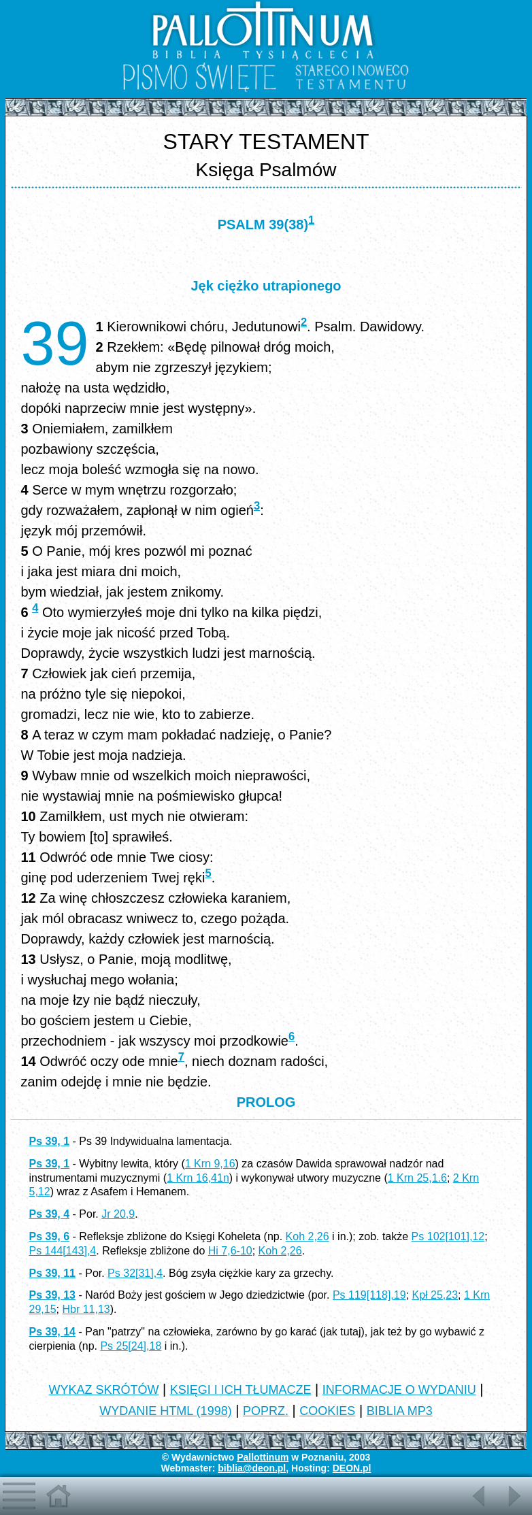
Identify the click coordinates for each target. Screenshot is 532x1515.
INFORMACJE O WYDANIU (399, 1390)
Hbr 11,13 (86, 1309)
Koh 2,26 (307, 1236)
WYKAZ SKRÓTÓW (103, 1390)
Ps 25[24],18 (130, 1346)
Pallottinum (262, 1457)
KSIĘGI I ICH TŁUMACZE (241, 1390)
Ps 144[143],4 (62, 1250)
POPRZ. (265, 1411)
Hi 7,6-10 (230, 1250)
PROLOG (266, 1102)
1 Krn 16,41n (198, 1178)
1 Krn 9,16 (210, 1163)
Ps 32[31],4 (135, 1273)
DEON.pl (352, 1468)
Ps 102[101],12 (448, 1236)
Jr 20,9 (118, 1214)
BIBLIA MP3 (400, 1411)
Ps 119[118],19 (369, 1295)
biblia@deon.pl (252, 1468)
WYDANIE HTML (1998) (165, 1411)
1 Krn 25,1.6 (417, 1178)
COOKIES (327, 1411)
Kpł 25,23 (435, 1295)
